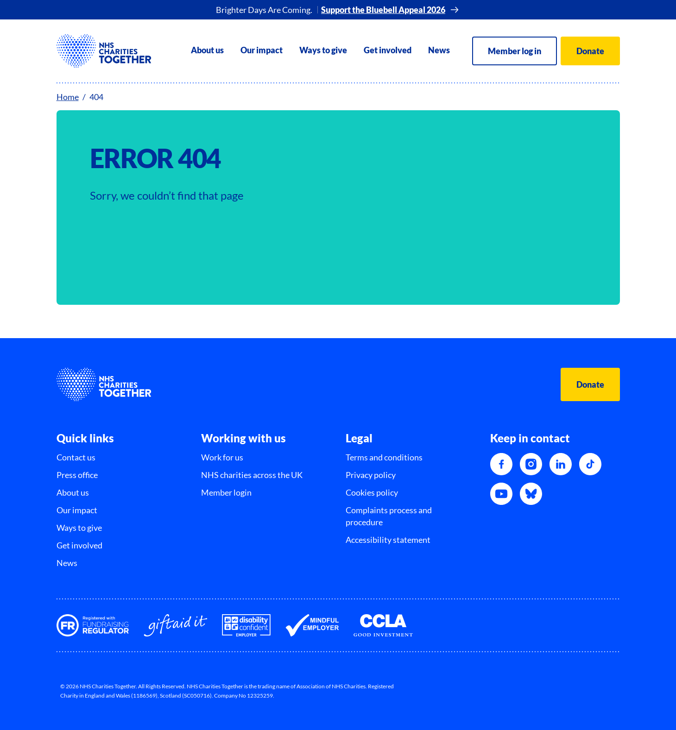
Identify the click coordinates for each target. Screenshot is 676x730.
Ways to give (323, 50)
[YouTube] (501, 494)
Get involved (387, 50)
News (439, 50)
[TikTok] (590, 464)
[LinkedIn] (561, 464)
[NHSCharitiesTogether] (104, 51)
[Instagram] (531, 464)
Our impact (261, 50)
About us (207, 50)
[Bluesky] (531, 494)
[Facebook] (501, 464)
